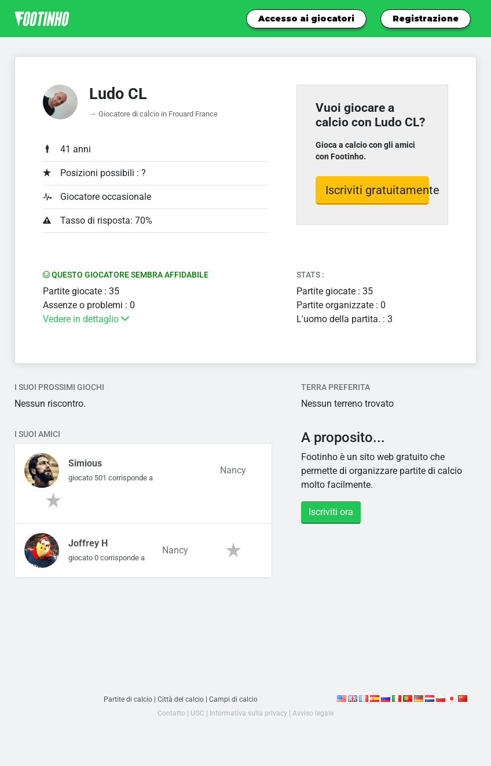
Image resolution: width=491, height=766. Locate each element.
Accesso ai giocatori (306, 18)
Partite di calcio (126, 699)
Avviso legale (314, 713)
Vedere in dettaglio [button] (86, 318)
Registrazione (426, 18)
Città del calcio (181, 699)
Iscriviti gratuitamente (377, 190)
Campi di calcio (235, 699)
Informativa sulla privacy (248, 713)
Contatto (169, 713)
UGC (195, 713)
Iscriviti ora (331, 511)
